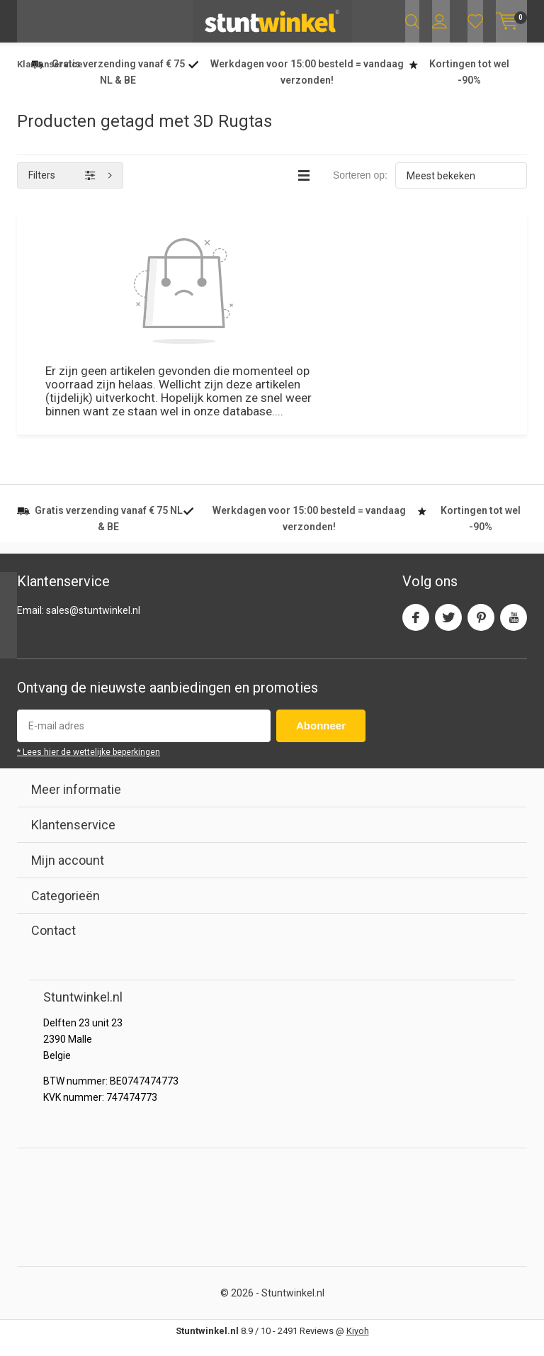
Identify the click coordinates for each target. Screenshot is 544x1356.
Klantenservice (50, 77)
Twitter (448, 627)
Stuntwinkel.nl (292, 1305)
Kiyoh (357, 1343)
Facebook (415, 627)
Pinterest (481, 627)
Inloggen (439, 21)
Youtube (513, 627)
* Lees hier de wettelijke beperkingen (88, 766)
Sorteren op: (360, 188)
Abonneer (321, 739)
